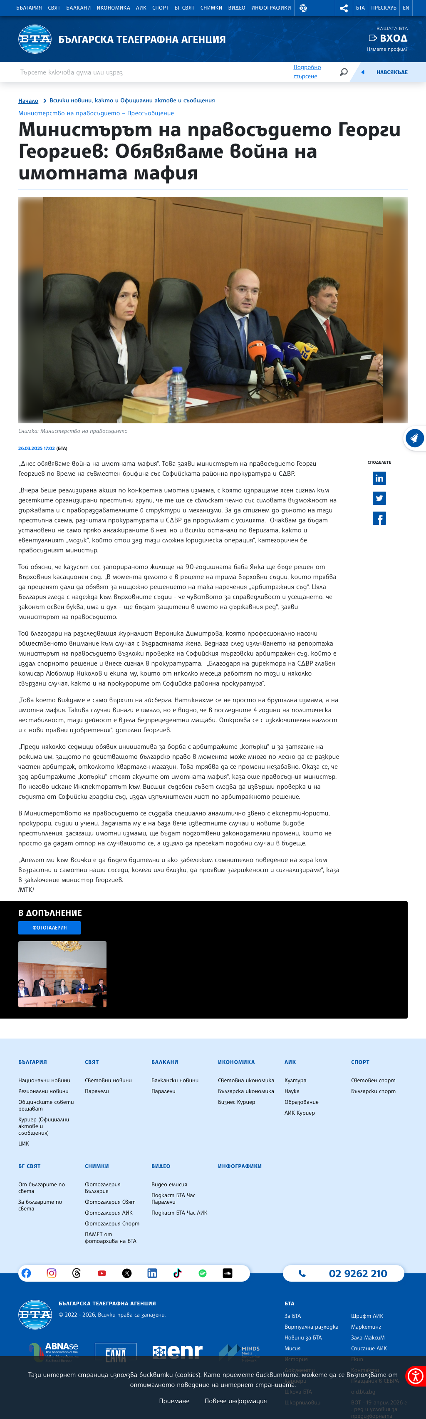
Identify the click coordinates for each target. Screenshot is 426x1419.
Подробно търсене (307, 72)
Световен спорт (373, 1080)
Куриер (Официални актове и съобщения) (43, 1126)
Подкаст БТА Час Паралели (173, 1198)
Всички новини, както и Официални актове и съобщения (132, 100)
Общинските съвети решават (46, 1105)
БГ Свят (185, 8)
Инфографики (271, 8)
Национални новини (44, 1080)
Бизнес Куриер (236, 1102)
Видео (237, 8)
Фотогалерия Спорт (112, 1223)
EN (406, 8)
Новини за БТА (303, 1338)
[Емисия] (362, 72)
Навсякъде (392, 72)
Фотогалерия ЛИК (109, 1213)
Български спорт (373, 1091)
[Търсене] (343, 72)
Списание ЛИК (369, 1348)
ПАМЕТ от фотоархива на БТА (110, 1238)
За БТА (293, 1316)
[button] (303, 8)
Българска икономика (246, 1091)
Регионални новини (43, 1091)
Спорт (160, 8)
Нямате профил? (387, 49)
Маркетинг (366, 1327)
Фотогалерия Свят (110, 1202)
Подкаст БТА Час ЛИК (179, 1213)
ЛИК (141, 8)
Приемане (174, 1401)
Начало (28, 101)
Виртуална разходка (312, 1327)
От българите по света (41, 1188)
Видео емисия (169, 1184)
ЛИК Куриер (300, 1113)
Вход (394, 38)
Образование (302, 1102)
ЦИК (23, 1144)
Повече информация (236, 1401)
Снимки (212, 8)
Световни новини (108, 1080)
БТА (360, 8)
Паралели (97, 1091)
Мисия (293, 1348)
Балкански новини (174, 1080)
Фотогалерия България (103, 1188)
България (29, 8)
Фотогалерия (49, 927)
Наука (292, 1091)
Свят (54, 8)
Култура (296, 1080)
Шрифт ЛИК (367, 1316)
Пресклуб (383, 8)
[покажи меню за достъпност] (415, 1376)
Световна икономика (246, 1080)
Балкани (78, 8)
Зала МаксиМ (368, 1338)
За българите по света (40, 1205)
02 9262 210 (358, 1273)
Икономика (114, 8)
